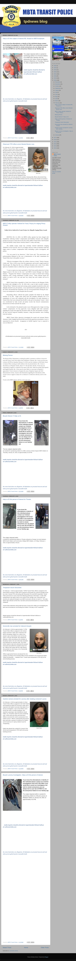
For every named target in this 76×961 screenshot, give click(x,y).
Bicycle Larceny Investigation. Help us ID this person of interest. (23, 775)
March (56, 100)
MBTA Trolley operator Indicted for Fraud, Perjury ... (63, 112)
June (56, 94)
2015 (55, 141)
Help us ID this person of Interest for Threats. (17, 499)
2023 (55, 69)
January (57, 135)
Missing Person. (8, 355)
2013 (55, 145)
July (56, 92)
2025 (55, 65)
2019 (55, 78)
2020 (55, 76)
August (57, 90)
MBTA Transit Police (57, 155)
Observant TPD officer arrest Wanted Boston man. (19, 144)
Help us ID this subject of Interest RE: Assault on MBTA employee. (24, 38)
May (56, 96)
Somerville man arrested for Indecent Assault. (17, 626)
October (57, 86)
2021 (55, 74)
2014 (55, 143)
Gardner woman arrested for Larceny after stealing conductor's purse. (25, 699)
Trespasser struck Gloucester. (12, 587)
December (57, 82)
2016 (55, 139)
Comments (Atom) (13, 950)
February (57, 102)
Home (26, 947)
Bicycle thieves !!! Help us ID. (12, 416)
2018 (55, 80)
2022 (55, 71)
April (56, 98)
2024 (55, 67)
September (58, 88)
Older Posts (45, 947)
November (57, 84)
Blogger (46, 957)
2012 (55, 148)
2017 (55, 137)
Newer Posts (7, 947)
